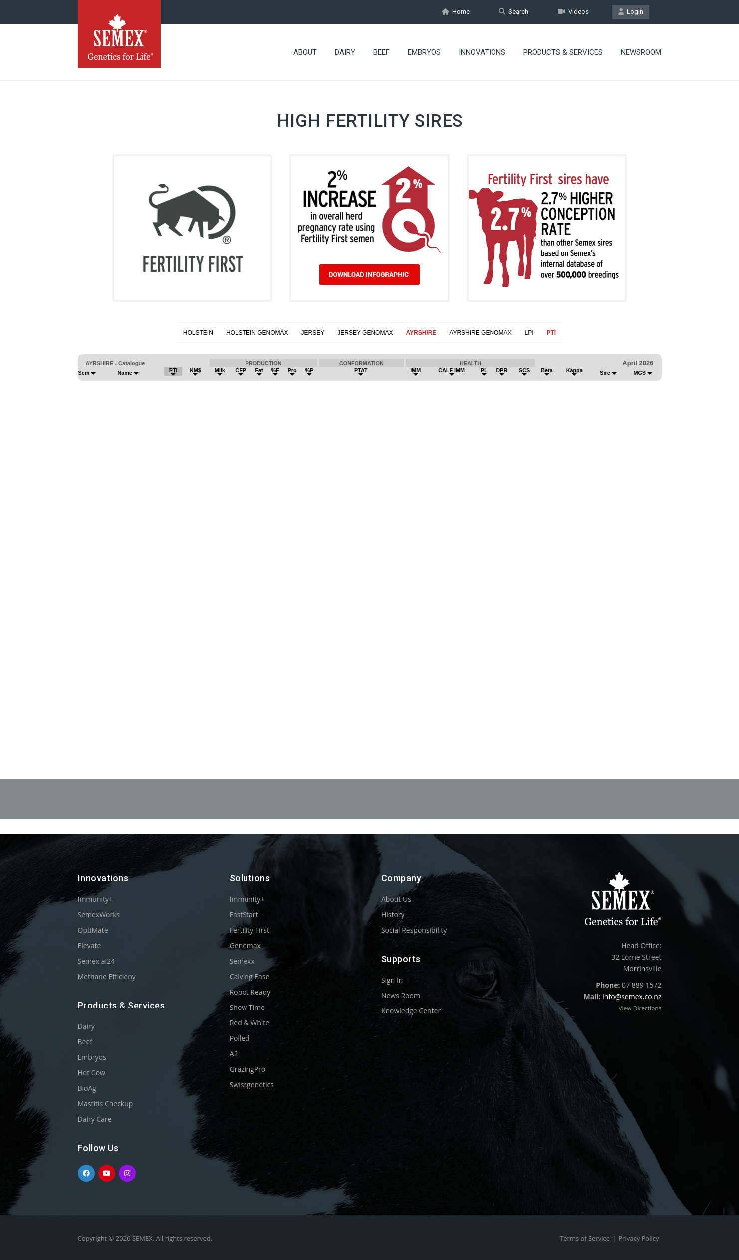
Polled (239, 1038)
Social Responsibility (414, 930)
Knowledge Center (411, 1010)
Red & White (249, 1022)
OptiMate (93, 930)
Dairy (345, 52)
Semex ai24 (96, 961)
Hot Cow (91, 1072)
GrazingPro (248, 1069)
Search (513, 11)
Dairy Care (95, 1119)
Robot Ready (250, 992)
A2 (234, 1053)
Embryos (424, 52)
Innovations (482, 52)
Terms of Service (585, 1238)
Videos (573, 11)
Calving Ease (250, 976)
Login (630, 11)
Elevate (89, 945)
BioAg (87, 1088)
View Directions (639, 1008)
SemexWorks (99, 914)
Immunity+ (95, 899)
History (393, 914)
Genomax (245, 945)
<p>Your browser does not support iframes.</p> (369, 536)
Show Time (247, 1007)
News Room (400, 995)
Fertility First (249, 930)
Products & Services (563, 52)
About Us (396, 899)
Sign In (392, 980)
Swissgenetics (252, 1084)
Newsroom (641, 52)
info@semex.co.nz (631, 996)
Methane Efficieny (107, 976)
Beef (381, 52)
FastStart (244, 914)
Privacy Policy (638, 1238)
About (305, 52)
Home (456, 11)
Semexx (242, 961)
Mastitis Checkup (105, 1103)
